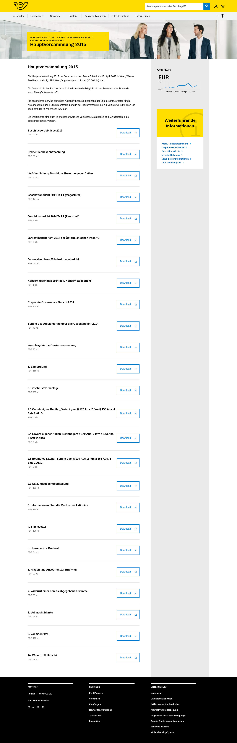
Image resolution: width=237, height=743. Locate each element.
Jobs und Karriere (160, 726)
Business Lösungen (95, 16)
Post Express (96, 693)
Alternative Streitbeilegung (164, 710)
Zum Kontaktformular (38, 700)
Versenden (18, 16)
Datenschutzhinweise (161, 699)
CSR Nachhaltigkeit (171, 162)
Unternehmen (142, 16)
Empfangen (37, 16)
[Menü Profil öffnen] (216, 6)
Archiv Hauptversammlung (47, 40)
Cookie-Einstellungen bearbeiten (167, 721)
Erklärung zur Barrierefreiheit (165, 704)
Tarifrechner (95, 715)
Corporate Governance (173, 147)
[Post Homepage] (21, 6)
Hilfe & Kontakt (120, 16)
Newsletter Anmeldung (100, 710)
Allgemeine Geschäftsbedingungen (168, 715)
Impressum (156, 693)
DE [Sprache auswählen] (220, 16)
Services (55, 16)
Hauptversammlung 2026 (74, 37)
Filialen (73, 16)
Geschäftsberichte (171, 151)
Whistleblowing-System (163, 732)
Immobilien (94, 721)
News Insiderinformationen (175, 159)
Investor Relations (42, 37)
